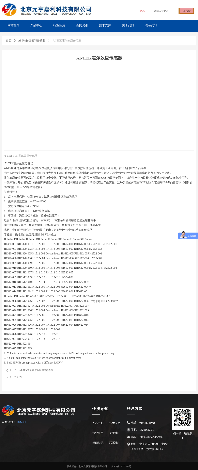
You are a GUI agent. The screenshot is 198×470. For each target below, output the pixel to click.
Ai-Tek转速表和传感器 (31, 40)
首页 (8, 40)
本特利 (21, 422)
